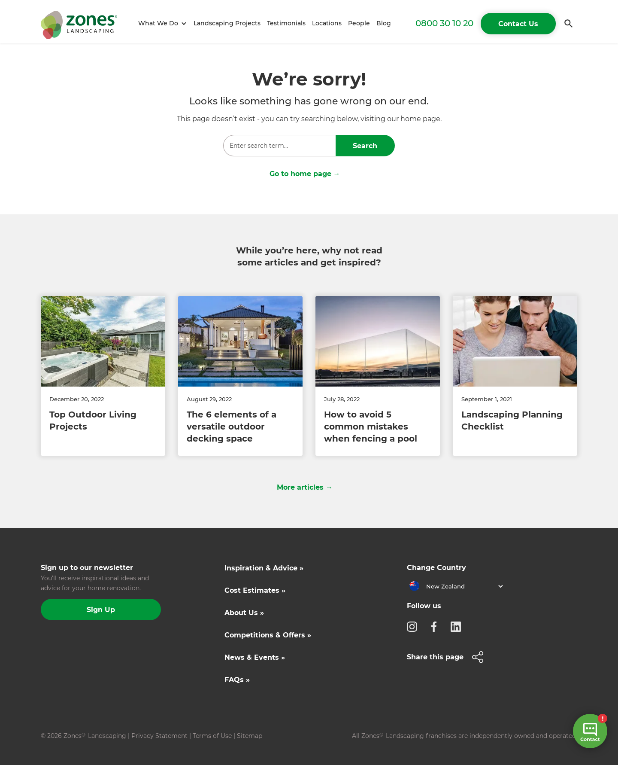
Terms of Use (212, 736)
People (359, 23)
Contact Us (518, 24)
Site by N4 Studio (67, 749)
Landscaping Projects (227, 23)
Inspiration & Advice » (263, 568)
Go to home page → (305, 174)
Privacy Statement (159, 736)
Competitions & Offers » (267, 635)
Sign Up (101, 610)
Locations (327, 23)
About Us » (244, 613)
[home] (79, 23)
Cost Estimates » (254, 590)
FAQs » (237, 680)
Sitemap (249, 736)
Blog (383, 23)
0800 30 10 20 (444, 23)
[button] (161, 23)
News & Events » (254, 657)
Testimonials (286, 23)
